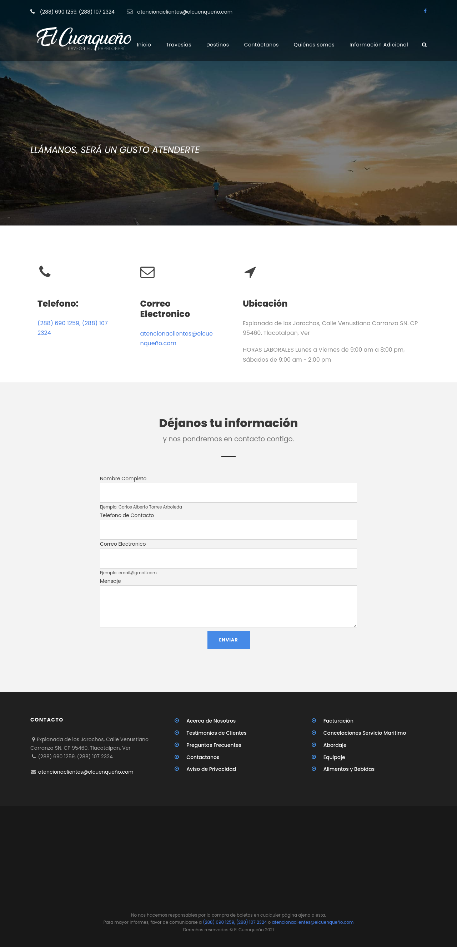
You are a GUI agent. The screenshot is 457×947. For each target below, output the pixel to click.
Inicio (144, 44)
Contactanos (202, 757)
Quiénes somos (314, 44)
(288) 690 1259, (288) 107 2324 (78, 11)
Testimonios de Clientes (216, 733)
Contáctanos (261, 44)
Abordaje (335, 745)
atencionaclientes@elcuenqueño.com (184, 11)
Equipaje (334, 757)
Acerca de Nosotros (211, 720)
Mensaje (110, 581)
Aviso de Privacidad (211, 769)
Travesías (178, 44)
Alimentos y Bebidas (349, 769)
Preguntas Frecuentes (213, 745)
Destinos (217, 44)
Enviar (228, 639)
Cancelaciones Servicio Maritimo (364, 733)
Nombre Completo (123, 478)
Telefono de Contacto (127, 515)
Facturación (338, 720)
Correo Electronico (123, 543)
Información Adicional (379, 44)
